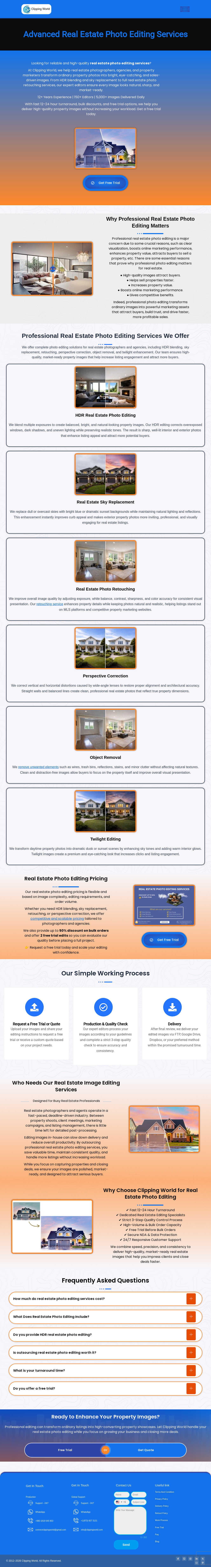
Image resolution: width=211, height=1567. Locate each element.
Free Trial (65, 1450)
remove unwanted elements (38, 767)
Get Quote (146, 1450)
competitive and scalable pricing (57, 918)
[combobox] (120, 1502)
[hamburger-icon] (185, 9)
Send (126, 1544)
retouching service (49, 604)
